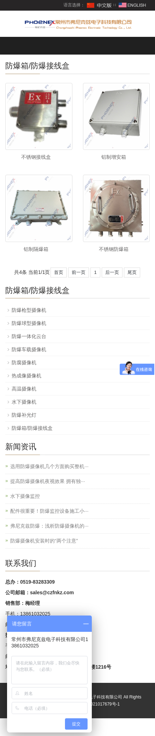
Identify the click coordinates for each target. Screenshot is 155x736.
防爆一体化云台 (29, 336)
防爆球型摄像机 (29, 323)
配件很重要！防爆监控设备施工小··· (49, 511)
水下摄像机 (24, 402)
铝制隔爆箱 (36, 249)
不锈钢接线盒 (36, 157)
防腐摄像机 (24, 362)
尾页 (132, 272)
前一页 (78, 272)
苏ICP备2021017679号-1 (96, 704)
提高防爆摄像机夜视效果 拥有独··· (47, 481)
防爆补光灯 (24, 415)
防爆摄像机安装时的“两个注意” (44, 541)
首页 (58, 272)
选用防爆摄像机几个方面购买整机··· (49, 466)
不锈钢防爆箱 (114, 249)
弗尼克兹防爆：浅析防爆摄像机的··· (49, 526)
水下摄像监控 (25, 496)
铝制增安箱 (113, 157)
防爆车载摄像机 (29, 349)
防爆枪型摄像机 (29, 310)
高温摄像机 (24, 389)
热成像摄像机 (26, 375)
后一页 (112, 272)
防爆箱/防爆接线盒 (32, 428)
